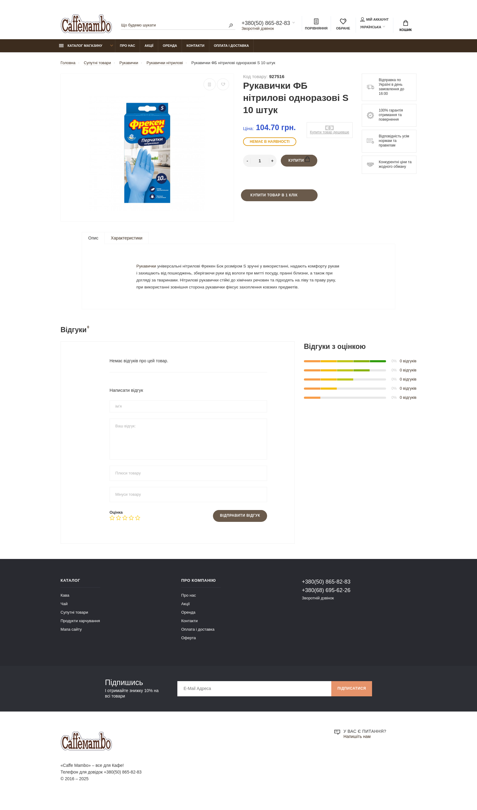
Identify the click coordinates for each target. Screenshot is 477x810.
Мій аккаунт (374, 19)
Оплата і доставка (231, 46)
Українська (370, 27)
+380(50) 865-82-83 (266, 23)
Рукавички (147, 269)
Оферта (188, 645)
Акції (148, 46)
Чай (64, 611)
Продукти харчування (80, 628)
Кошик (405, 26)
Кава (65, 602)
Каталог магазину (80, 46)
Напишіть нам (357, 744)
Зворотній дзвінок (258, 28)
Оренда (170, 46)
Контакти (195, 46)
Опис (93, 238)
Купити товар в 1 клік (274, 196)
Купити (299, 160)
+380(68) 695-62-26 (326, 598)
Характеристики (126, 238)
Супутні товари (74, 619)
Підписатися (351, 696)
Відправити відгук (239, 523)
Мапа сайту (71, 636)
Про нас (127, 46)
